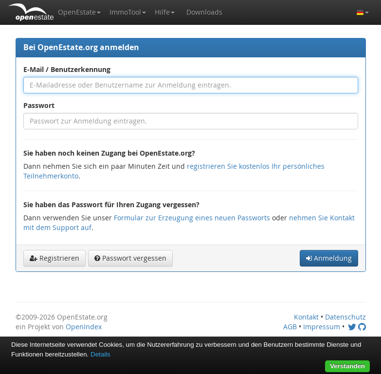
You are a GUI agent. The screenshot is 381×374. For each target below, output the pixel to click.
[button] (79, 12)
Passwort (38, 105)
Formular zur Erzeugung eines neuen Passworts (192, 217)
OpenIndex (84, 326)
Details (100, 354)
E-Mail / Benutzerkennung (66, 69)
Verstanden (347, 366)
